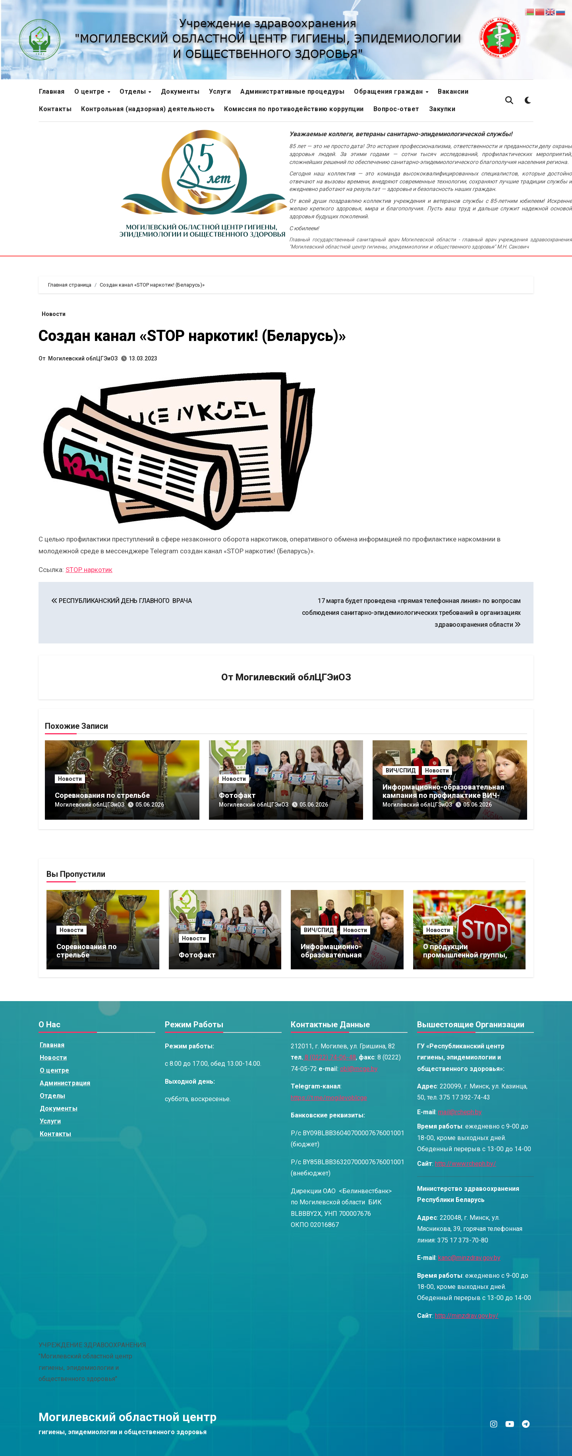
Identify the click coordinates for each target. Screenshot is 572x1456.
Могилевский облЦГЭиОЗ (83, 358)
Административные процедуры (292, 91)
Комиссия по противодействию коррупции (294, 109)
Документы (180, 91)
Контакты (55, 109)
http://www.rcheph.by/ (465, 1163)
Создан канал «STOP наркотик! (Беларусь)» (192, 336)
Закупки (442, 109)
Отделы (134, 91)
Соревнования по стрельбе (102, 795)
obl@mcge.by (359, 1069)
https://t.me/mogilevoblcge (329, 1098)
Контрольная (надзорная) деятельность (147, 109)
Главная (52, 91)
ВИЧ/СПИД (400, 770)
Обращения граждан (389, 91)
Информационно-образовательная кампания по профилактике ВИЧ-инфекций (443, 795)
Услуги (220, 91)
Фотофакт (237, 795)
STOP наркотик (89, 570)
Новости (54, 314)
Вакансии (453, 91)
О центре (90, 91)
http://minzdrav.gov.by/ (467, 1315)
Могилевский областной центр (127, 1417)
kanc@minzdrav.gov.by (469, 1257)
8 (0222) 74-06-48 (329, 1057)
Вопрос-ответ (396, 109)
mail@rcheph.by (460, 1112)
